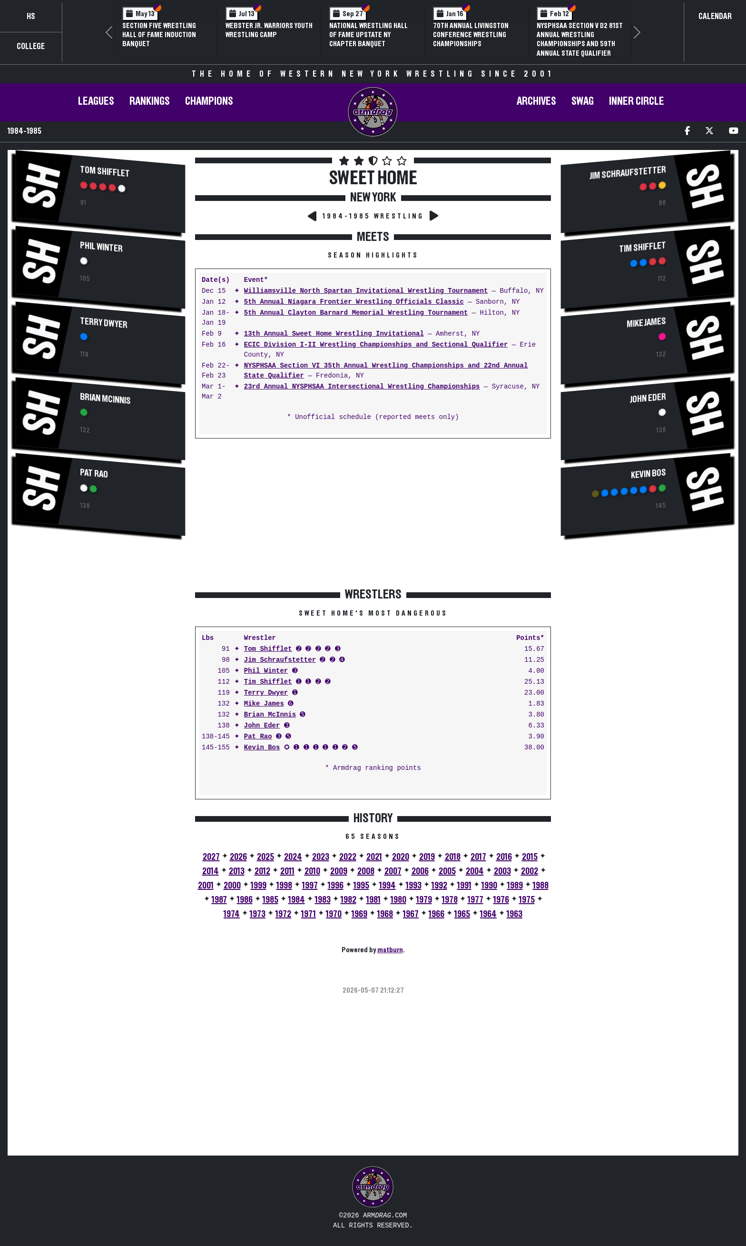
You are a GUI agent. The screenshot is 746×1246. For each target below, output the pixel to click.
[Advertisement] (100, 625)
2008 (365, 871)
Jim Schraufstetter (280, 660)
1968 (385, 914)
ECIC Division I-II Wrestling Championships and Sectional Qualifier (376, 344)
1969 (359, 914)
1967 (411, 914)
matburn (390, 950)
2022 (347, 857)
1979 (424, 900)
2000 (232, 885)
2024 (293, 857)
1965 (462, 914)
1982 (348, 900)
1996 (336, 885)
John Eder (262, 725)
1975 (527, 900)
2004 (475, 871)
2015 (530, 857)
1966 (436, 914)
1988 (541, 885)
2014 (210, 871)
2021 (374, 857)
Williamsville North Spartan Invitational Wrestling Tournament (366, 291)
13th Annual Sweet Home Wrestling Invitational (334, 334)
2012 (262, 871)
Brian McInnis (105, 399)
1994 (387, 885)
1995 (361, 885)
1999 (258, 885)
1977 (475, 900)
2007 (393, 871)
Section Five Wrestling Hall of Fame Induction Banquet (159, 35)
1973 (257, 914)
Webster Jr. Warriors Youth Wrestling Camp (269, 30)
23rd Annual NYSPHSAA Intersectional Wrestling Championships (362, 386)
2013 (237, 871)
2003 (502, 871)
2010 (312, 871)
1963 (514, 914)
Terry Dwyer (104, 323)
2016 (504, 857)
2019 (427, 857)
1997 (310, 885)
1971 (308, 914)
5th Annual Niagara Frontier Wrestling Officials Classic (354, 302)
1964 (488, 914)
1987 (219, 900)
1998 (284, 885)
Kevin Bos (262, 747)
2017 (478, 857)
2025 (265, 857)
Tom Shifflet (105, 172)
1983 (323, 900)
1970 (334, 914)
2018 (453, 857)
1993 (414, 885)
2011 (287, 871)
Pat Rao (94, 473)
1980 (398, 900)
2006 (420, 871)
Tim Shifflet (268, 682)
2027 (211, 857)
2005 (447, 871)
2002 (529, 871)
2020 (400, 857)
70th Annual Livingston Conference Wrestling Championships (471, 35)
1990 (489, 885)
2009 (338, 871)
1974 (232, 914)
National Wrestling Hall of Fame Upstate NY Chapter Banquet (368, 35)
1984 (296, 900)
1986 (245, 900)
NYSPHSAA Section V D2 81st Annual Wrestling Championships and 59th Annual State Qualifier (580, 39)
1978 (450, 900)
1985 (270, 900)
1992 (439, 885)
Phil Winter (101, 247)
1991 (464, 885)
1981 (373, 900)
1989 (515, 885)
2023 (320, 857)
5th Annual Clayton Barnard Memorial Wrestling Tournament (356, 313)
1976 (501, 900)
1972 (283, 914)
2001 (206, 885)
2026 (238, 857)
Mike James (264, 703)
